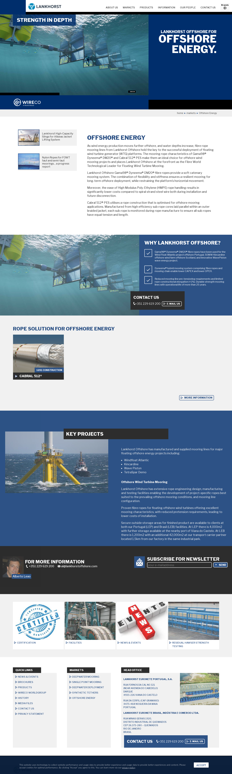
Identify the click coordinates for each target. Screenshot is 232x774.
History (23, 698)
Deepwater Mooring (85, 676)
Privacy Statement (31, 713)
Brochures (25, 682)
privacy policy (128, 767)
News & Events (28, 676)
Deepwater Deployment (88, 687)
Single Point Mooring (86, 682)
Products (146, 7)
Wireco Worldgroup (32, 692)
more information (198, 397)
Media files (25, 703)
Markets (129, 7)
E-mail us (173, 303)
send (222, 564)
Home (180, 113)
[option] (74, 54)
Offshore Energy (83, 698)
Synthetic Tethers (85, 692)
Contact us (208, 7)
